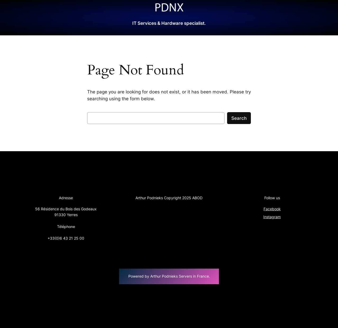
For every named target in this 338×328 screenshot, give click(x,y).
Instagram (272, 217)
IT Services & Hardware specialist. (169, 23)
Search (239, 118)
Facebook (272, 209)
